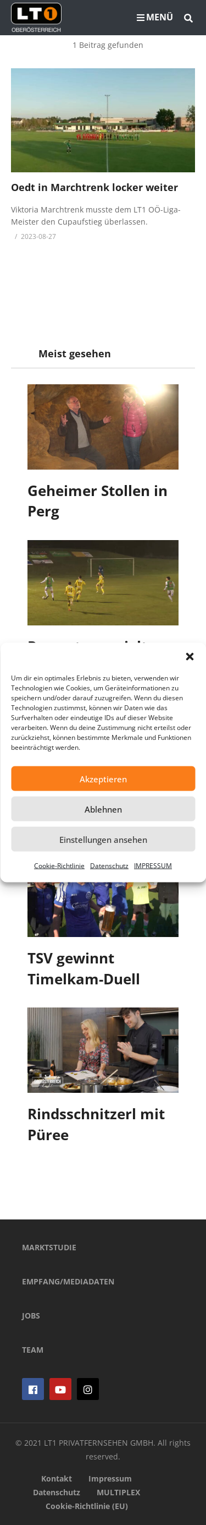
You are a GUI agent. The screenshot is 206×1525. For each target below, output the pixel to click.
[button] (189, 656)
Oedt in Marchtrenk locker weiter (94, 187)
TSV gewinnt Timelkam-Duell (83, 968)
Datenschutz (109, 865)
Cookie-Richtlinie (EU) (87, 1506)
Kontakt (56, 1478)
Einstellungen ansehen (103, 839)
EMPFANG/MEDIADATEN (68, 1281)
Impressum (110, 1478)
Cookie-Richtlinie (59, 865)
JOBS (31, 1315)
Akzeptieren (103, 778)
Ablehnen (103, 808)
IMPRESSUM (153, 865)
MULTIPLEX (118, 1492)
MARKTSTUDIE (49, 1247)
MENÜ (155, 17)
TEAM (32, 1349)
